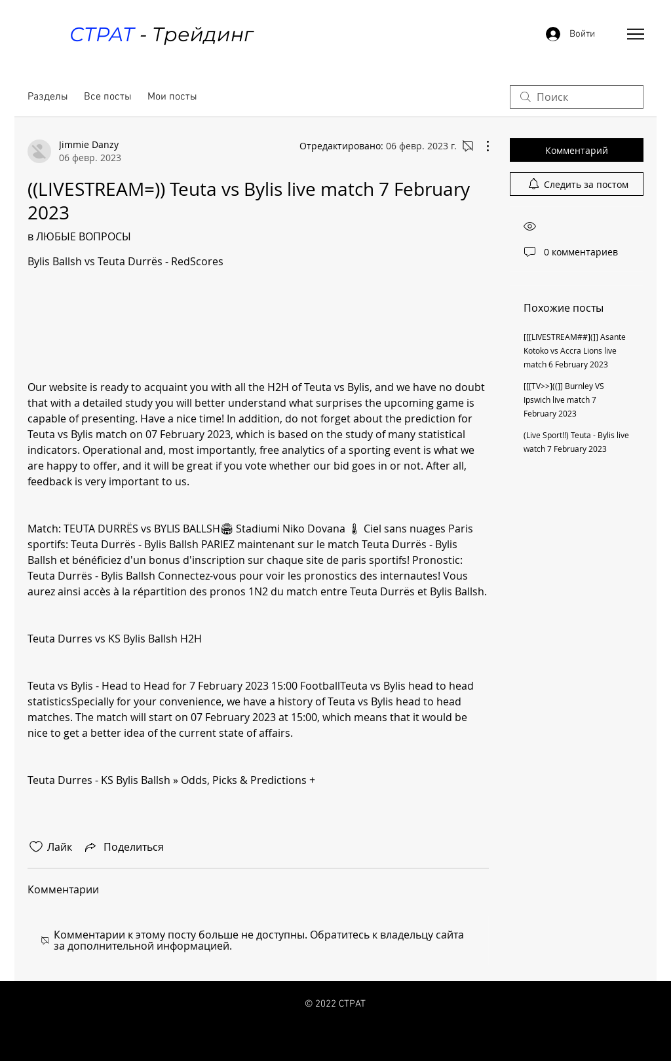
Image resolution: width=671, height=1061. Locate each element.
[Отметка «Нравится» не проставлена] (36, 847)
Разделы (48, 96)
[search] (576, 97)
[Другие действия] (481, 146)
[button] (635, 34)
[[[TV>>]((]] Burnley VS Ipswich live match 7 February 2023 (564, 400)
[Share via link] (123, 847)
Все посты (108, 96)
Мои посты (172, 96)
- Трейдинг (161, 34)
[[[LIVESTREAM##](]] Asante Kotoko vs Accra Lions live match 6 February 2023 (575, 350)
